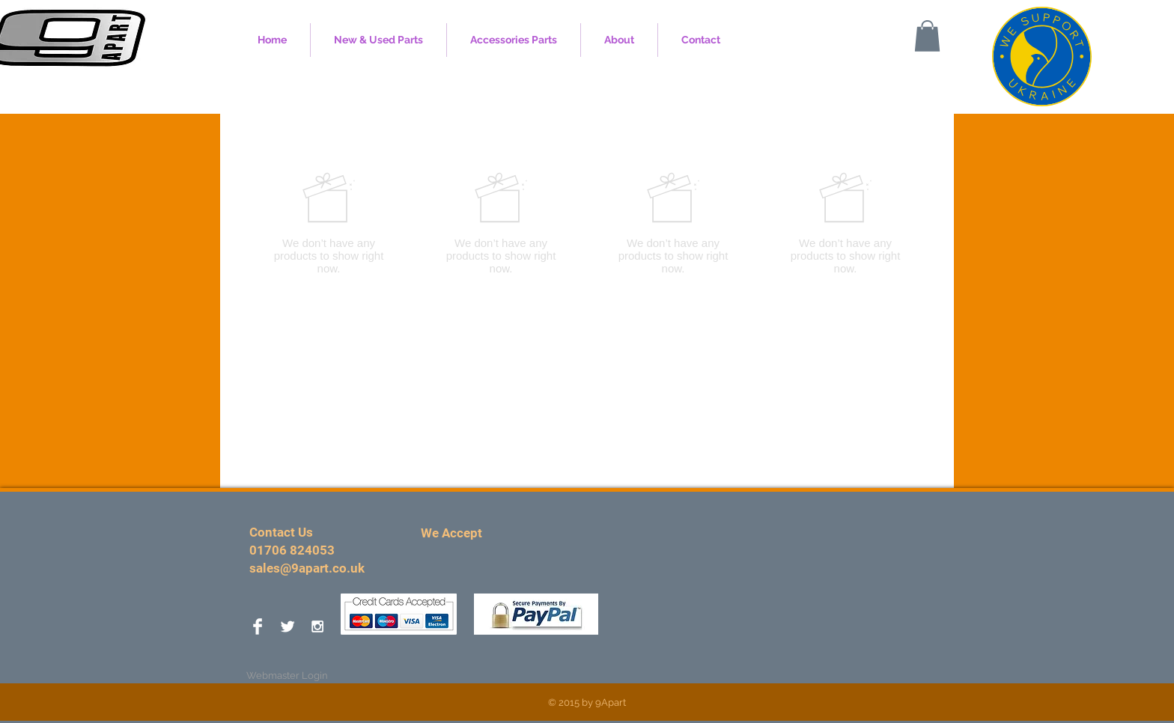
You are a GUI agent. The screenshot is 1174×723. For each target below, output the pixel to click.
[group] (587, 223)
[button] (927, 36)
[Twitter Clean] (287, 626)
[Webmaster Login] (287, 675)
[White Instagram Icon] (317, 626)
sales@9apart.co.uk (307, 568)
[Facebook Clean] (257, 626)
